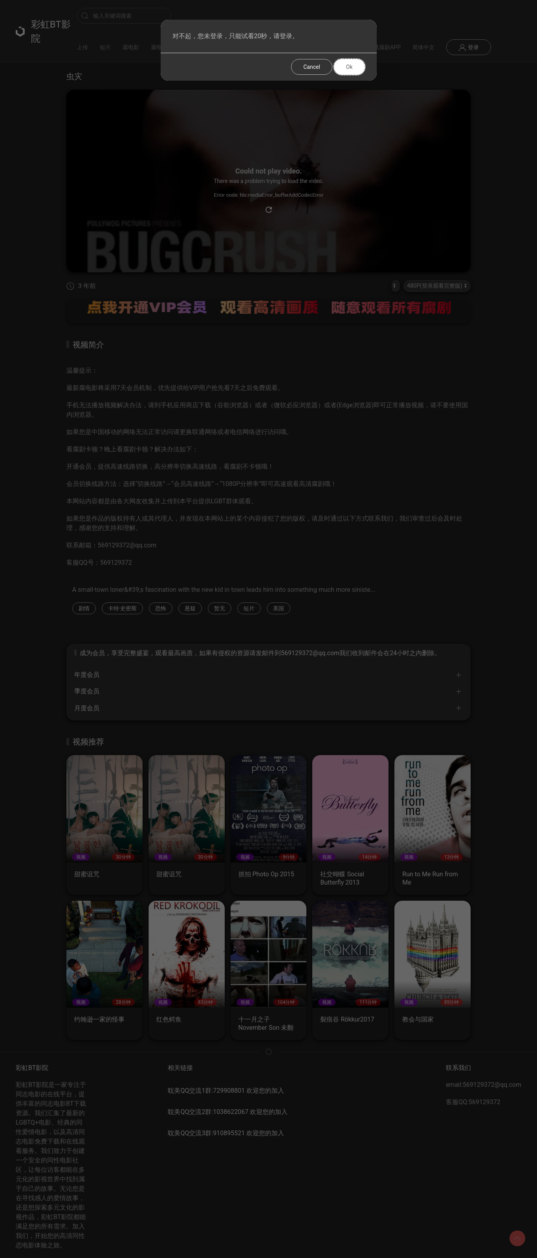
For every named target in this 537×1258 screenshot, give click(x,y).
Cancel (311, 67)
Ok (349, 67)
